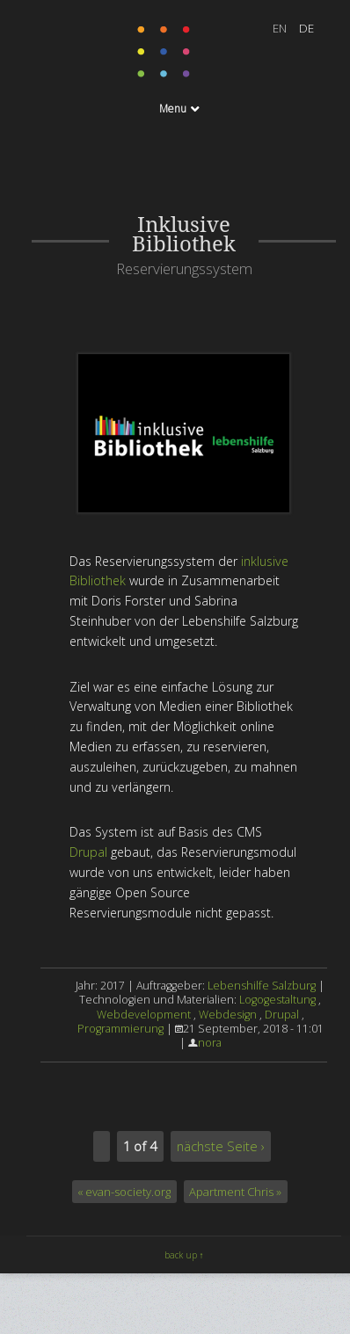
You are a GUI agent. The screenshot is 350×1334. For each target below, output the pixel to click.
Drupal (88, 852)
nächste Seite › (221, 1146)
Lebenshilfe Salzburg (262, 985)
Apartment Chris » (235, 1192)
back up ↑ (184, 1255)
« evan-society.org (124, 1192)
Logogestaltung (277, 999)
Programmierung (120, 1028)
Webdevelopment (144, 1014)
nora (210, 1042)
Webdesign (228, 1014)
